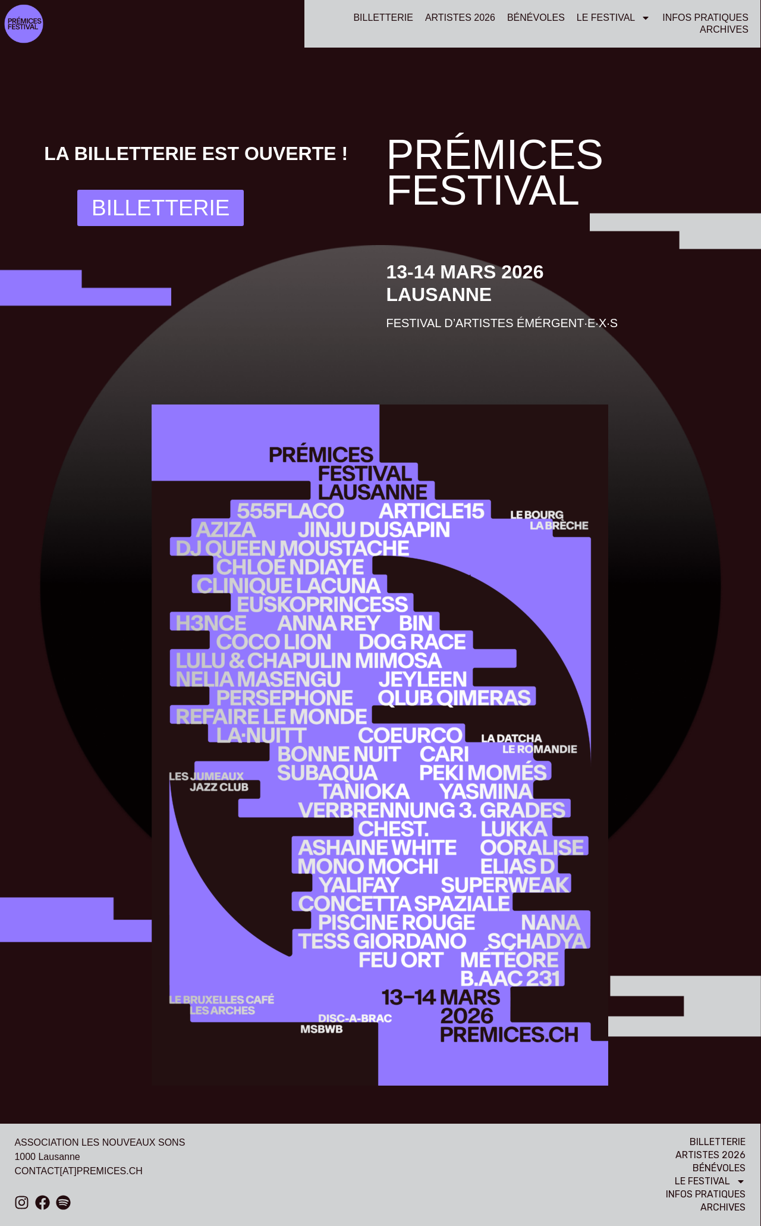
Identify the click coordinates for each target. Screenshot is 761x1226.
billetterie (383, 17)
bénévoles (536, 17)
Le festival (613, 18)
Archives (724, 29)
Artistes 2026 (460, 17)
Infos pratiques (705, 17)
